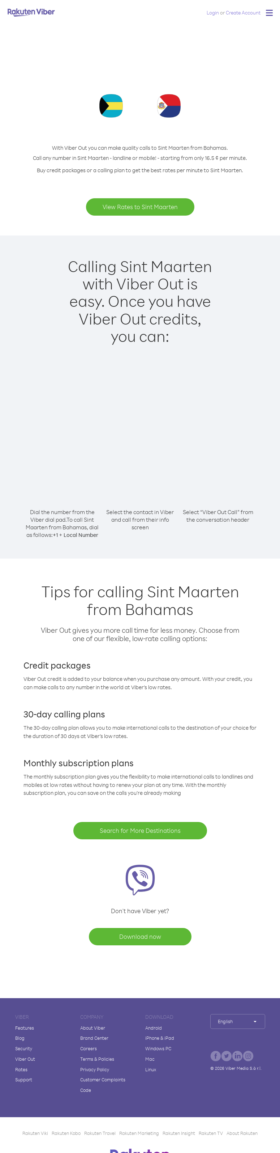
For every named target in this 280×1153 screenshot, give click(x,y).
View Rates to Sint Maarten (140, 207)
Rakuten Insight (179, 1133)
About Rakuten (242, 1133)
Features (24, 1028)
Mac (150, 1059)
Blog (20, 1038)
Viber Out (25, 1059)
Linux (150, 1069)
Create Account (243, 12)
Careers (88, 1048)
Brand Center (94, 1038)
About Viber (92, 1028)
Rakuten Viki (35, 1133)
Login (213, 12)
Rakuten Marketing (139, 1133)
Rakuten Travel (100, 1133)
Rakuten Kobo (66, 1133)
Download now (140, 936)
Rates (21, 1069)
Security (23, 1048)
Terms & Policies (97, 1059)
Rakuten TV (211, 1133)
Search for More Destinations (140, 830)
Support (23, 1079)
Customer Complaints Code (102, 1085)
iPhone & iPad (159, 1038)
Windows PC (158, 1048)
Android (153, 1028)
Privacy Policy (94, 1069)
